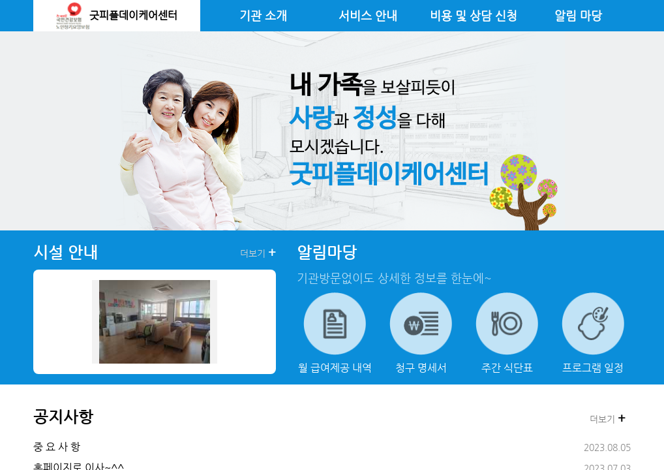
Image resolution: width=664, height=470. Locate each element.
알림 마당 (578, 15)
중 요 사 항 (56, 447)
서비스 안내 (368, 15)
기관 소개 (263, 15)
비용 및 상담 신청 (473, 15)
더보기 (258, 252)
